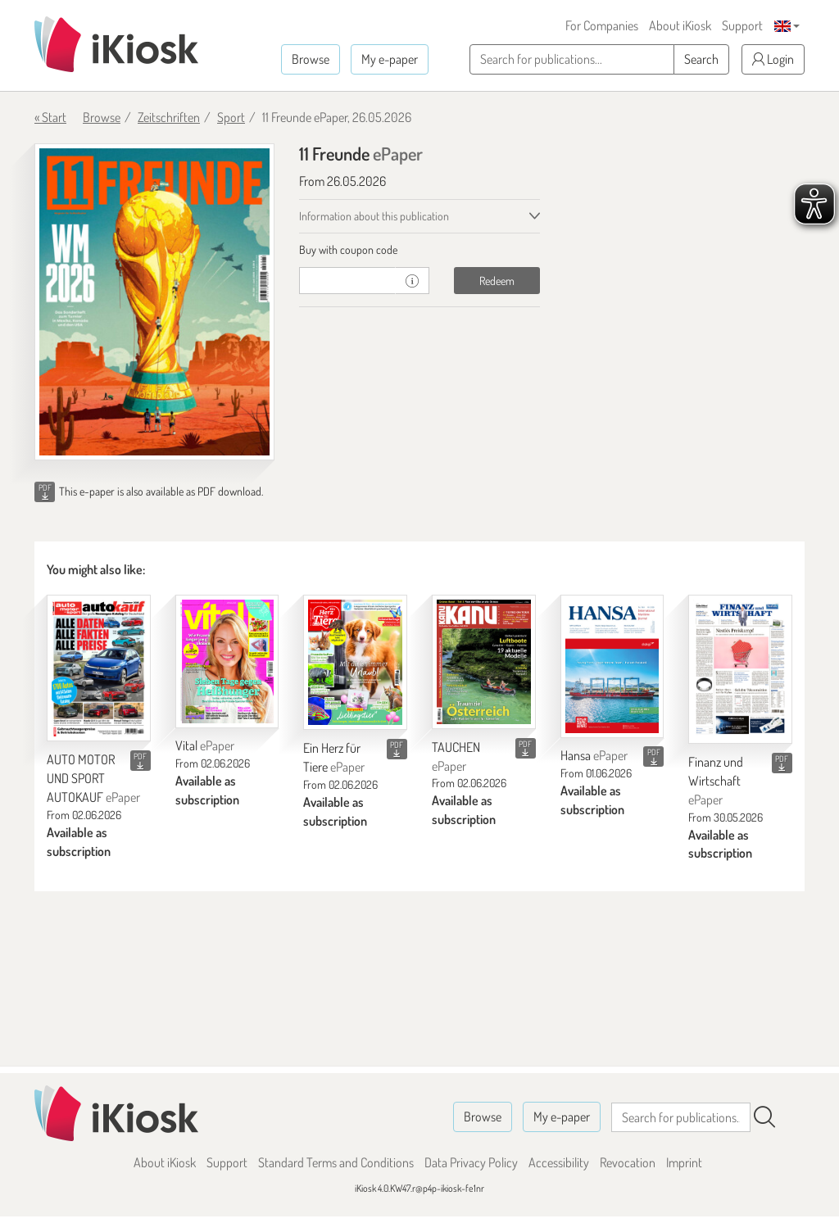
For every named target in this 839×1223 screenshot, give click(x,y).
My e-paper (389, 59)
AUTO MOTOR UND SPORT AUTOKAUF (93, 778)
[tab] (419, 249)
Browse (310, 59)
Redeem (497, 281)
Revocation (627, 1162)
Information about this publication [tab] (374, 216)
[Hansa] (612, 666)
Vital (204, 745)
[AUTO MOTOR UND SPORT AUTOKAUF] (99, 668)
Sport (231, 117)
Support (742, 25)
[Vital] (227, 661)
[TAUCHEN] (484, 661)
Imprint (684, 1162)
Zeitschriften (169, 117)
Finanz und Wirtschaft (715, 781)
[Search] (764, 1117)
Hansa (594, 755)
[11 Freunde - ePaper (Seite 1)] (154, 301)
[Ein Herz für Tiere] (355, 662)
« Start (50, 117)
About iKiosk (680, 25)
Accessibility (558, 1162)
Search (701, 59)
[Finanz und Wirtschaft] (740, 669)
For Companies (601, 25)
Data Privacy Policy (471, 1162)
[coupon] (347, 280)
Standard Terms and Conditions (336, 1162)
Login (773, 59)
